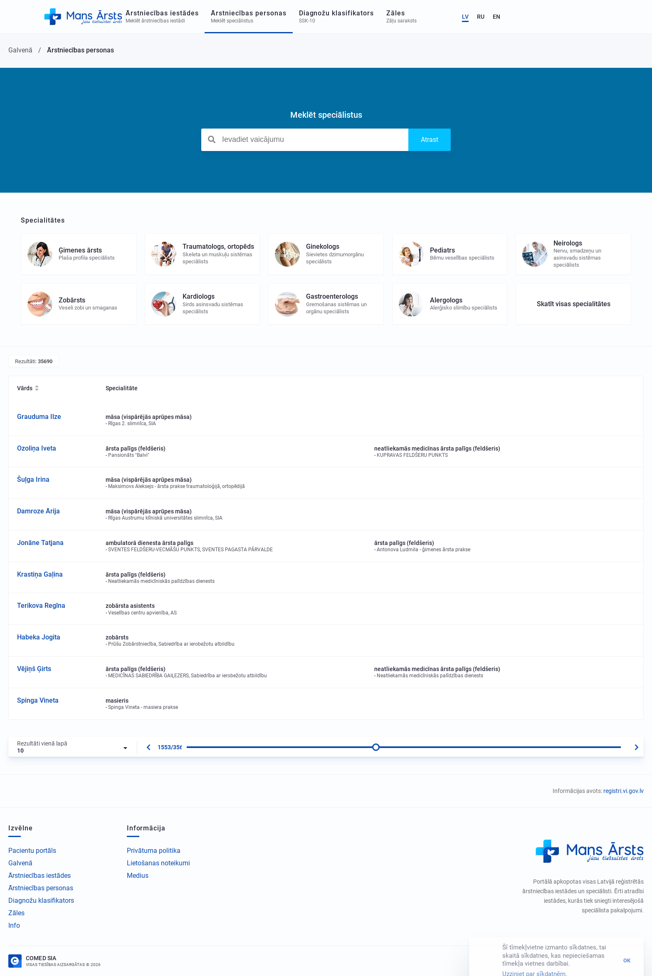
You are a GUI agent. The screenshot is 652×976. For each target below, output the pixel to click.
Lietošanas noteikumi (158, 863)
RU (611, 16)
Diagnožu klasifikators (41, 900)
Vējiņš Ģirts (34, 669)
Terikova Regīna (41, 605)
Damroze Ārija (38, 511)
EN (627, 16)
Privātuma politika (153, 851)
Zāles (16, 913)
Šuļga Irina (33, 479)
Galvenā (20, 863)
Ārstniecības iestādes (39, 875)
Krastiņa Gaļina (40, 574)
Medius (137, 875)
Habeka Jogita (38, 637)
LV (596, 16)
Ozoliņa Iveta (36, 448)
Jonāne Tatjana (40, 543)
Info (14, 925)
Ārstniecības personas (40, 888)
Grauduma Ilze (39, 417)
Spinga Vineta (38, 700)
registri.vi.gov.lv (623, 791)
